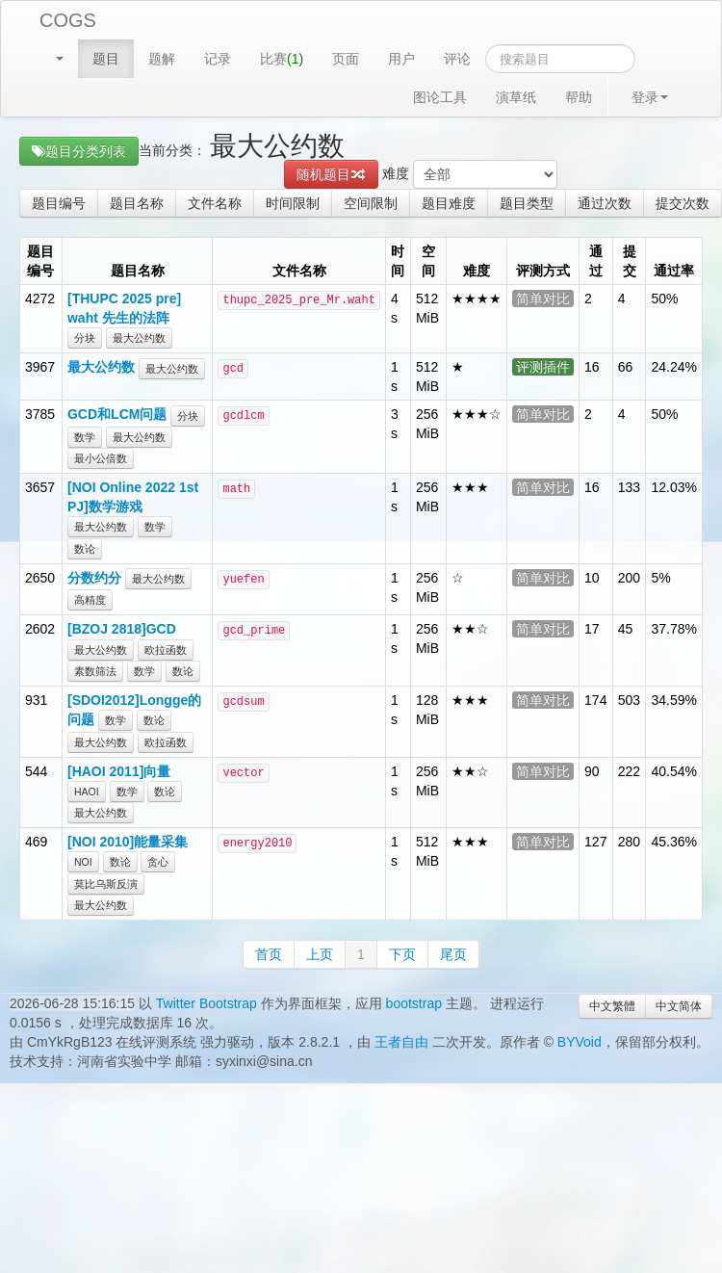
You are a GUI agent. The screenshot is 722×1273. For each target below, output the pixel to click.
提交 (629, 261)
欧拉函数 (165, 650)
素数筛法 (95, 671)
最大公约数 (139, 338)
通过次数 (605, 203)
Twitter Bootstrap (206, 1003)
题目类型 (527, 203)
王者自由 (401, 1042)
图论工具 (440, 97)
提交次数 (682, 203)
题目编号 (59, 203)
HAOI (86, 791)
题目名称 (137, 203)
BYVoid (579, 1042)
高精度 (90, 600)
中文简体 (679, 1006)
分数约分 (94, 577)
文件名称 (215, 203)
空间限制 (371, 203)
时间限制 (293, 203)
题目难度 (449, 203)
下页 (402, 954)
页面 (345, 58)
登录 (650, 97)
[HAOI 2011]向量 (118, 771)
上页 (319, 954)
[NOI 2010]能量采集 (127, 841)
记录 (217, 58)
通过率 (674, 270)
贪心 (157, 862)
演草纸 (516, 97)
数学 (84, 437)
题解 (161, 58)
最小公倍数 (100, 458)
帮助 (578, 97)
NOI (83, 862)
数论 (84, 549)
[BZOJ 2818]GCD (121, 628)
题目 (105, 58)
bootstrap (414, 1003)
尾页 (453, 954)
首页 (268, 954)
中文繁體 (612, 1006)
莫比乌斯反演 (106, 884)
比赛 (281, 58)
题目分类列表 (79, 151)
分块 (84, 338)
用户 (401, 58)
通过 (596, 261)
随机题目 (331, 174)
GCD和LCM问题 (117, 414)
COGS (67, 20)
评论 (457, 58)
